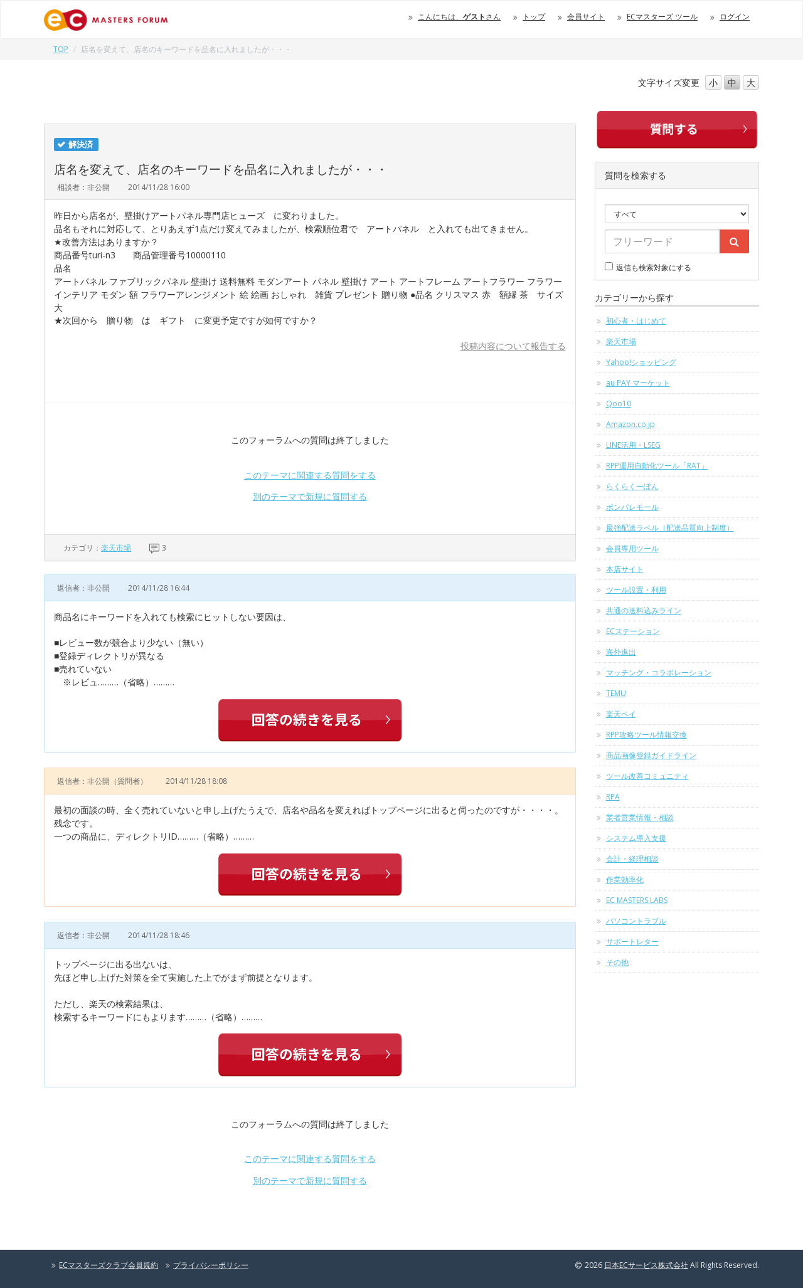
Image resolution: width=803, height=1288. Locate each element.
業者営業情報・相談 (640, 817)
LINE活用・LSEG (633, 445)
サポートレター (632, 941)
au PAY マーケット (638, 382)
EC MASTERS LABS (636, 900)
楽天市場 (116, 547)
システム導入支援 (636, 838)
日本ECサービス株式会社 (646, 1265)
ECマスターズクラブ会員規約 (108, 1265)
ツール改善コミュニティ (647, 776)
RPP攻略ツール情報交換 (646, 734)
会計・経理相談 (632, 858)
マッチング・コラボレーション (658, 672)
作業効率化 (625, 879)
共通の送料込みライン (643, 610)
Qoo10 (618, 403)
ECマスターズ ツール (662, 16)
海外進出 (621, 652)
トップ (534, 16)
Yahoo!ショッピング (641, 362)
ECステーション (633, 631)
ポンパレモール (632, 507)
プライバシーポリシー (210, 1265)
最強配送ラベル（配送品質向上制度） (670, 527)
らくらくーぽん (632, 486)
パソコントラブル (636, 921)
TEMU (616, 693)
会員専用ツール (632, 548)
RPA (613, 796)
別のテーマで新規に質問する (310, 496)
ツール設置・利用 (636, 589)
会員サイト (586, 16)
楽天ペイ (621, 714)
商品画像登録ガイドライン (651, 755)
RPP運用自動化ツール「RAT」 (657, 465)
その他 (617, 962)
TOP (60, 49)
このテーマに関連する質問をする (310, 475)
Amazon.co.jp (630, 424)
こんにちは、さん (459, 16)
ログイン (735, 16)
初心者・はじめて (636, 320)
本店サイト (625, 569)
